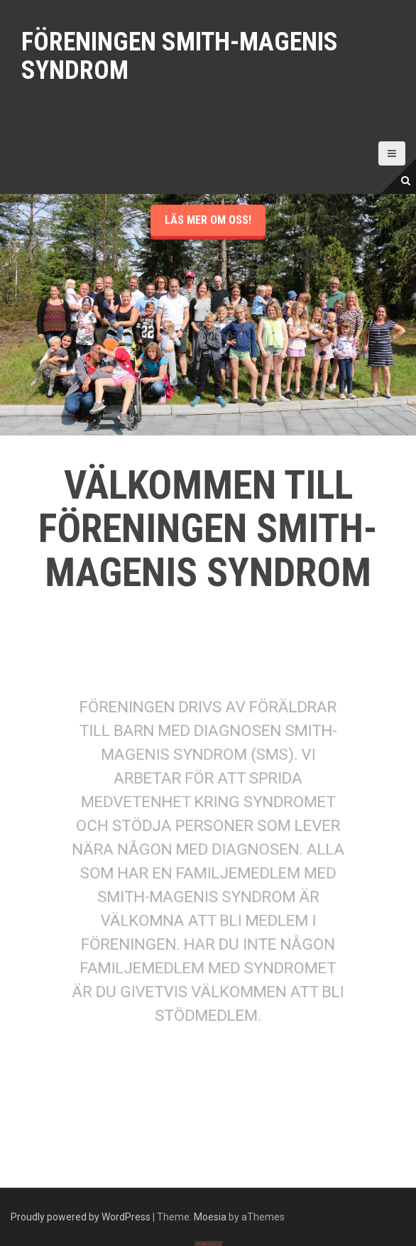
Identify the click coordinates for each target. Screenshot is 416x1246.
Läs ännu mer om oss (208, 1234)
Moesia (210, 1217)
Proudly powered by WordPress (80, 1217)
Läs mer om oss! (208, 266)
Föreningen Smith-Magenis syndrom (179, 56)
